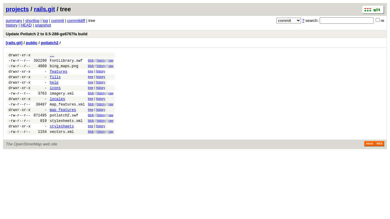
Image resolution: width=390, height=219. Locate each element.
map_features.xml (67, 113)
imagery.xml (62, 100)
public (31, 42)
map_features (63, 119)
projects (17, 9)
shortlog (32, 20)
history (11, 25)
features (58, 75)
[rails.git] (14, 42)
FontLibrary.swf (66, 62)
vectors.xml (62, 145)
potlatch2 (49, 42)
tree (90, 74)
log (45, 20)
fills (55, 81)
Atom (369, 157)
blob (91, 61)
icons (55, 94)
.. (52, 55)
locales (57, 106)
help (54, 87)
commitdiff (76, 20)
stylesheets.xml (66, 132)
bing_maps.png (64, 68)
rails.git (44, 9)
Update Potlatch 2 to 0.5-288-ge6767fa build (46, 34)
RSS (379, 157)
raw (110, 61)
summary (14, 20)
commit (57, 20)
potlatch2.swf (64, 126)
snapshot (43, 25)
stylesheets (62, 138)
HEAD (26, 25)
